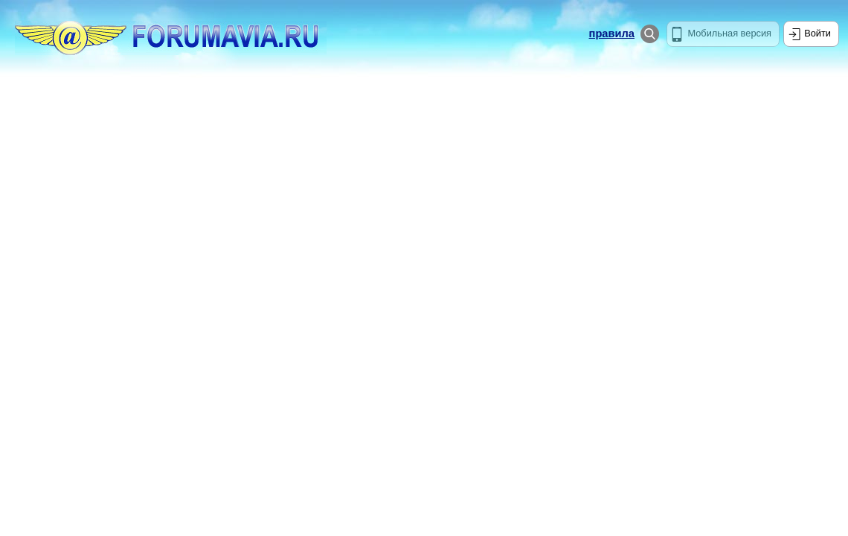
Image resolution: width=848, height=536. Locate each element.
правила (612, 33)
